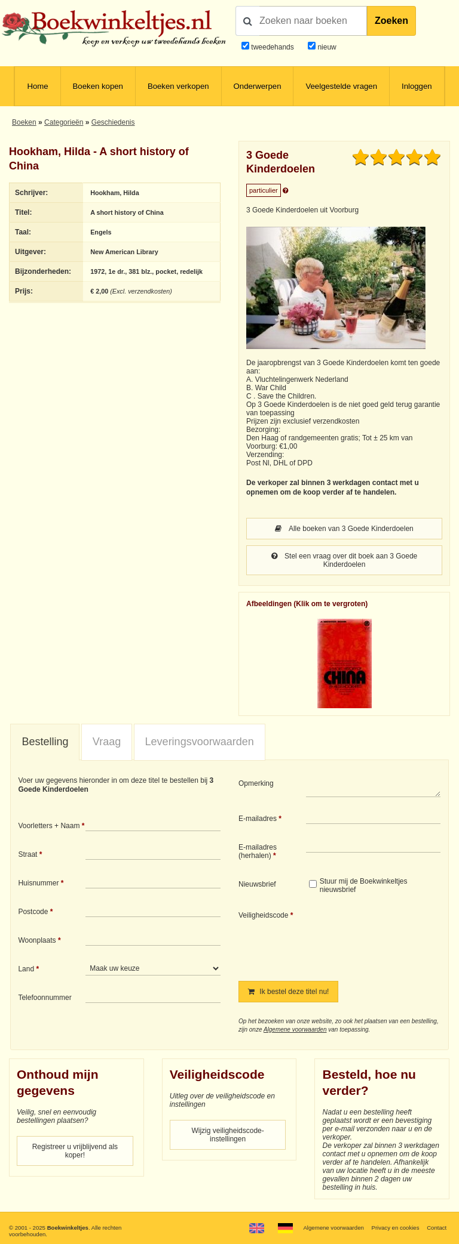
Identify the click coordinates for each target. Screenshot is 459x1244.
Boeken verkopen (178, 86)
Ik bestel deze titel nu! (288, 991)
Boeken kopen (98, 86)
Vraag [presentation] (107, 742)
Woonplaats (37, 940)
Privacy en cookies (395, 1227)
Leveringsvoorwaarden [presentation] (199, 742)
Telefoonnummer (44, 997)
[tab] (44, 742)
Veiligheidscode (263, 915)
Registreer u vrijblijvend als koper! (75, 1151)
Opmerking (256, 783)
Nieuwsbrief (257, 884)
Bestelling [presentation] (45, 742)
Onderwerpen (257, 86)
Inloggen (417, 86)
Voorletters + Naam (48, 826)
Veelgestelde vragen (341, 86)
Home (37, 86)
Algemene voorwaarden (295, 1029)
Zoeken (391, 21)
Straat (27, 854)
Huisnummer (38, 883)
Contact (436, 1227)
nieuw (326, 47)
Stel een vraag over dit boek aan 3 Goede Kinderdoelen (344, 560)
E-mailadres (257, 818)
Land (26, 969)
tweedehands (272, 47)
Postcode (33, 911)
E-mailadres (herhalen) (257, 851)
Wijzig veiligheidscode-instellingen (227, 1134)
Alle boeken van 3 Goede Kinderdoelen (344, 528)
